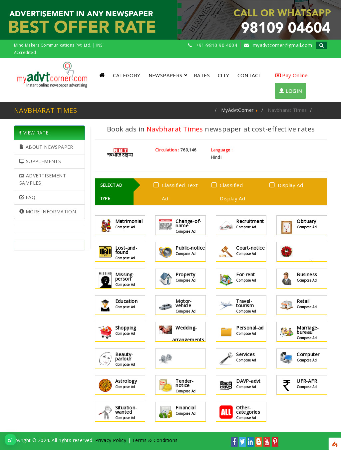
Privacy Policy (111, 440)
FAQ (27, 197)
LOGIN (290, 91)
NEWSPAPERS (168, 75)
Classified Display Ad (229, 191)
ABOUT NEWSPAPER (46, 147)
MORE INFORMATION (47, 211)
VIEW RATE (33, 132)
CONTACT (249, 75)
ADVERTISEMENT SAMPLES (42, 179)
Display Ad (287, 184)
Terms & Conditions (154, 440)
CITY (223, 75)
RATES (202, 75)
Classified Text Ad (175, 191)
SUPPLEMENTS (40, 161)
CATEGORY (126, 75)
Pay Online (291, 75)
